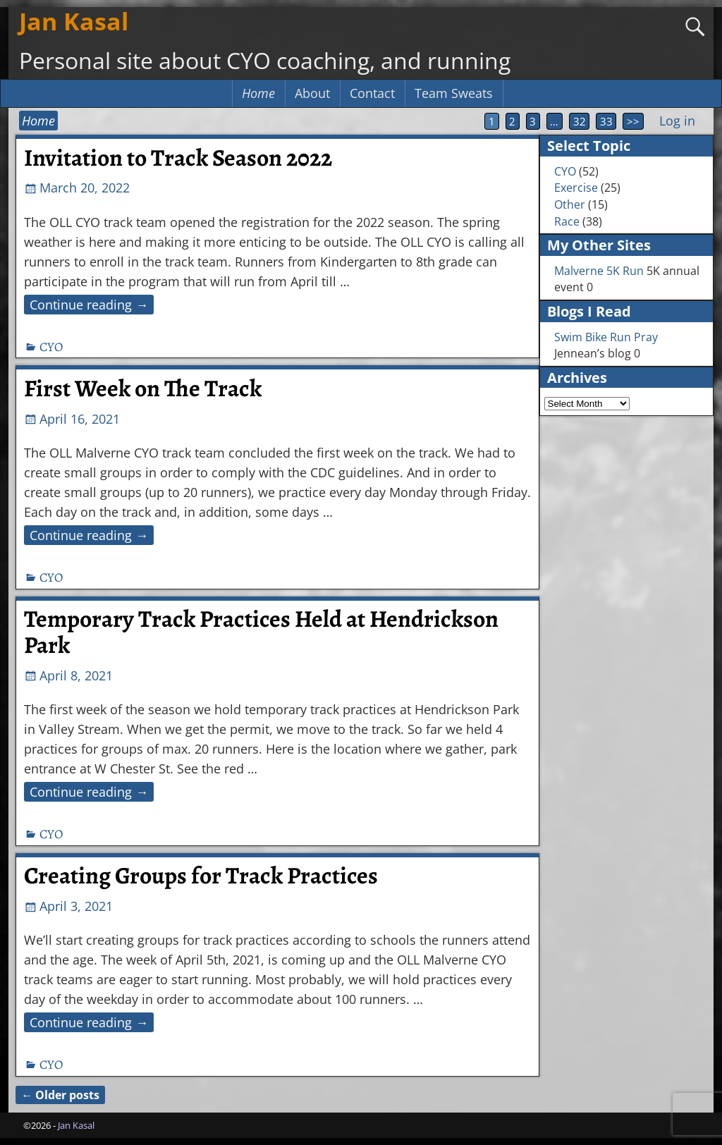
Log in (677, 120)
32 (579, 121)
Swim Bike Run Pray (606, 337)
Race (567, 221)
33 (606, 121)
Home (258, 93)
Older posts (60, 1095)
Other (569, 204)
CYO (51, 346)
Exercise (576, 187)
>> (633, 121)
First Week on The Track (143, 388)
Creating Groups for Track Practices (201, 875)
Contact (372, 93)
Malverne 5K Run (599, 270)
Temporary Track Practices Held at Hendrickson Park (261, 632)
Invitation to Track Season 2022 (178, 158)
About (312, 93)
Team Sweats (454, 93)
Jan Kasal (73, 21)
